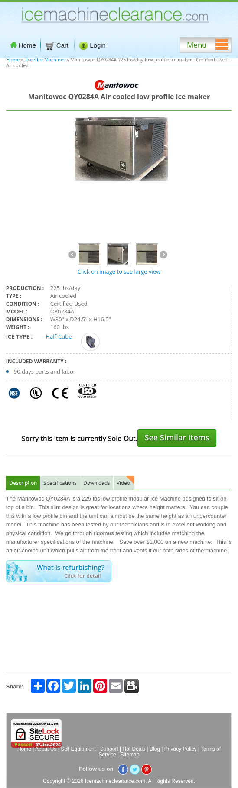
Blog (155, 749)
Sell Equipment (78, 749)
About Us (45, 749)
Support (109, 749)
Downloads (96, 482)
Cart (58, 45)
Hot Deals (134, 749)
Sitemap (129, 755)
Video (123, 482)
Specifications (60, 482)
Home (23, 45)
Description (23, 482)
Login (92, 45)
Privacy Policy (180, 749)
